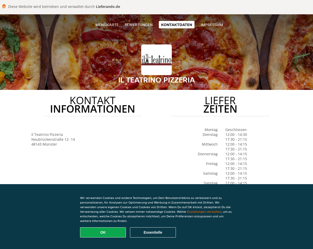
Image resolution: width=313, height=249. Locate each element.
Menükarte (107, 24)
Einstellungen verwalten (204, 212)
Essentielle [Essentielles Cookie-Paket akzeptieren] (153, 232)
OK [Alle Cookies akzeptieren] (103, 232)
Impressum (212, 24)
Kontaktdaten (176, 24)
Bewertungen (139, 24)
